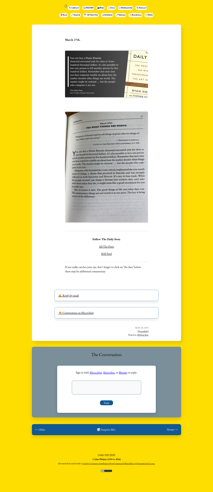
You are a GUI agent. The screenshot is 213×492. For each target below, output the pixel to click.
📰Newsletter (125, 8)
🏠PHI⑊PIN (88, 8)
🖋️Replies (120, 15)
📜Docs (111, 8)
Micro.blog (96, 372)
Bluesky (123, 372)
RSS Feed (106, 254)
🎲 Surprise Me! (106, 431)
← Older (40, 431)
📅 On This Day (91, 15)
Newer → (172, 431)
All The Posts (106, 246)
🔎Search (75, 15)
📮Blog (63, 15)
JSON (112, 456)
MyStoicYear (143, 334)
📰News (149, 15)
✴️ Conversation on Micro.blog (76, 313)
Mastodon (109, 372)
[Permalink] (143, 331)
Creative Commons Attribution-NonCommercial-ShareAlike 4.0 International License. (118, 465)
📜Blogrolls (135, 15)
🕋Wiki (100, 8)
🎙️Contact (74, 8)
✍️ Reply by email (68, 295)
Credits (101, 456)
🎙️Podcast (141, 8)
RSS (107, 456)
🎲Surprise (107, 15)
